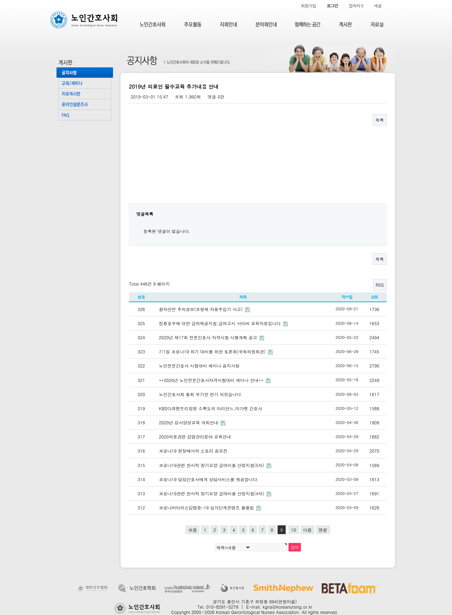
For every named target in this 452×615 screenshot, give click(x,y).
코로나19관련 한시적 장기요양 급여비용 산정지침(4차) (212, 493)
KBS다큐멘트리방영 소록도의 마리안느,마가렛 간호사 (210, 408)
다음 (307, 530)
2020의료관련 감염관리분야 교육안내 (195, 437)
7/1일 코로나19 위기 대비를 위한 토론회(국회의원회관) (213, 351)
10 (293, 530)
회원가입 (308, 5)
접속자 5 (356, 5)
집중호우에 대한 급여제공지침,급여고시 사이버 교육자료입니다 (220, 323)
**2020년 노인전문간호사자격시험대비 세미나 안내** (212, 380)
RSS (380, 285)
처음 (192, 530)
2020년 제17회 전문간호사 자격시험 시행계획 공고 (208, 337)
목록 (379, 120)
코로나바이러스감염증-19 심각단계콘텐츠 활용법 (207, 507)
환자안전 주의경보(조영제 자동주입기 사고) (201, 309)
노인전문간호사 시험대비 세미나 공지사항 (199, 366)
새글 (377, 5)
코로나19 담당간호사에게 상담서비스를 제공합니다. (209, 479)
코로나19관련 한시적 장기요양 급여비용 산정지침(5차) (212, 465)
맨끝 (323, 530)
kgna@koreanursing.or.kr (287, 607)
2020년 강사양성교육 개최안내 (189, 422)
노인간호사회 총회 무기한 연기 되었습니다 (200, 394)
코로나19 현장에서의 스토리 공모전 (193, 451)
